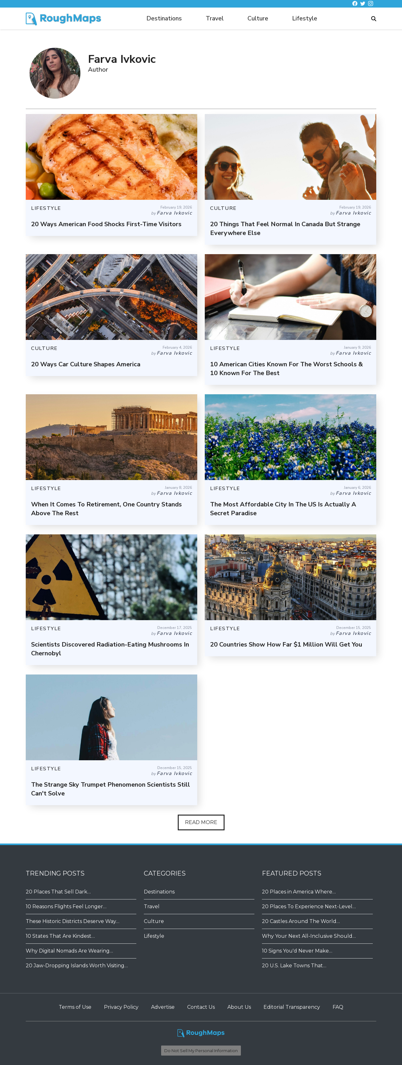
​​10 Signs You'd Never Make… (297, 951)
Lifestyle (304, 18)
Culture (257, 18)
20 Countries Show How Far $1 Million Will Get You (286, 644)
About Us (239, 1007)
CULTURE (223, 208)
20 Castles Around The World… (301, 921)
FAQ (338, 1007)
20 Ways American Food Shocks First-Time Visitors (106, 224)
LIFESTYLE (46, 208)
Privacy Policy (121, 1007)
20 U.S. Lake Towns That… (294, 966)
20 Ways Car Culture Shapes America (85, 364)
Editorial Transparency (291, 1007)
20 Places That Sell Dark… (58, 892)
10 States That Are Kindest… (60, 936)
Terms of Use (75, 1007)
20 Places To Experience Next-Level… (309, 906)
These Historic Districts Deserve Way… (72, 921)
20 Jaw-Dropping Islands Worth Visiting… (77, 966)
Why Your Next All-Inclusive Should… (309, 936)
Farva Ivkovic (174, 213)
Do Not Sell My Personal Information (201, 1050)
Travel (215, 18)
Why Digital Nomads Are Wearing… (69, 951)
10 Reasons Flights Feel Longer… (66, 906)
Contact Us (201, 1007)
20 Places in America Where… (299, 892)
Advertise (163, 1007)
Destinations (164, 18)
